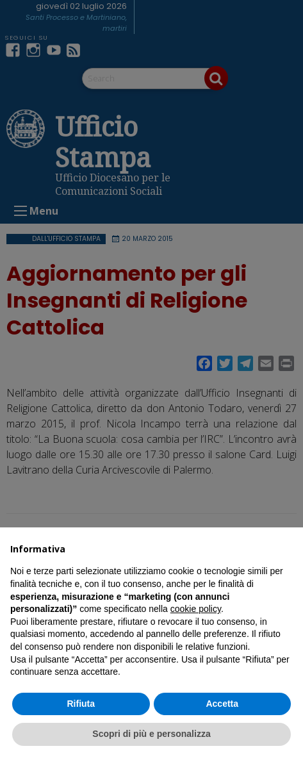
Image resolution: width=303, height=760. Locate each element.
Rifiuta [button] (81, 703)
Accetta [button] (222, 703)
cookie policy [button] (195, 609)
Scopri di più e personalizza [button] (151, 734)
